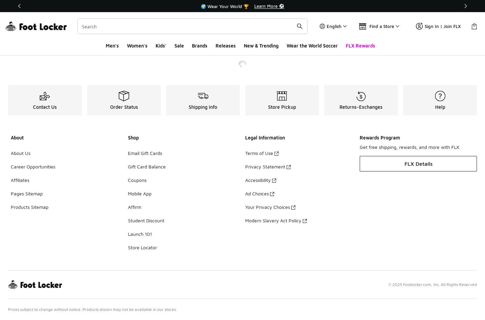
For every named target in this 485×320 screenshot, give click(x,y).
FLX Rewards (360, 46)
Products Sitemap (29, 207)
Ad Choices (259, 193)
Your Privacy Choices (270, 207)
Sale (179, 46)
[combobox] (192, 26)
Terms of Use (262, 153)
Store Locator (142, 247)
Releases (226, 46)
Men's (112, 46)
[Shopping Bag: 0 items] (474, 26)
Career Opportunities (33, 166)
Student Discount (146, 220)
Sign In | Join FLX (438, 26)
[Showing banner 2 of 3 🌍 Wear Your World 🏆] (243, 6)
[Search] (192, 26)
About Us (20, 153)
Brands (199, 46)
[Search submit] (299, 26)
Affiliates (20, 180)
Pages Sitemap (27, 193)
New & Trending (261, 46)
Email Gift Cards (145, 153)
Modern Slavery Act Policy (276, 220)
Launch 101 (140, 234)
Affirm (134, 207)
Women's (137, 46)
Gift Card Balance (147, 166)
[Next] (465, 6)
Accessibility (260, 180)
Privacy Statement (268, 166)
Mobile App (140, 193)
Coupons (137, 180)
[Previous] (19, 6)
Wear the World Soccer (312, 46)
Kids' (161, 46)
